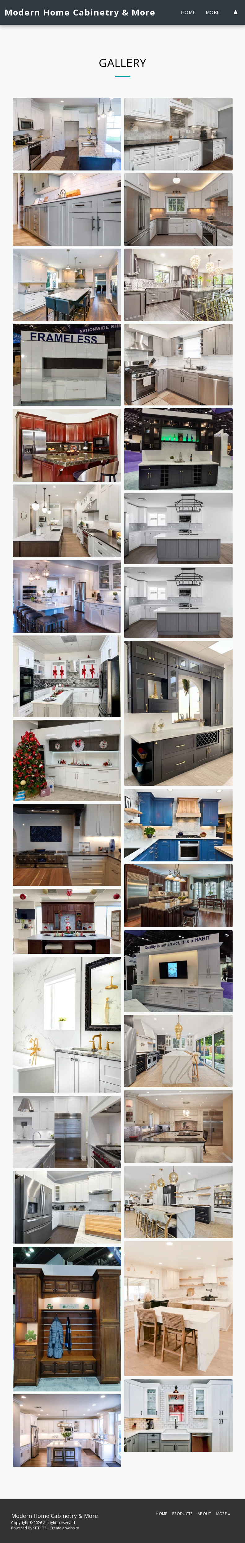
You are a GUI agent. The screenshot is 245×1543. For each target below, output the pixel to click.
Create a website (64, 1528)
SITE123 (39, 1528)
